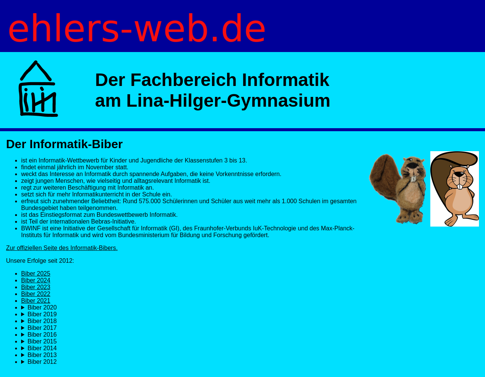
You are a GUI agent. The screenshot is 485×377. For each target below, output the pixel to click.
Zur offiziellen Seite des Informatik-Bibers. (62, 248)
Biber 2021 (35, 300)
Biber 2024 (35, 280)
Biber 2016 (42, 334)
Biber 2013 (42, 355)
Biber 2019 (42, 314)
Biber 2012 (42, 362)
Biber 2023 (35, 287)
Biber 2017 (42, 328)
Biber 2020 (42, 307)
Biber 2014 (42, 348)
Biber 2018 (42, 321)
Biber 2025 (35, 273)
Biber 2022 (35, 294)
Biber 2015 (42, 341)
